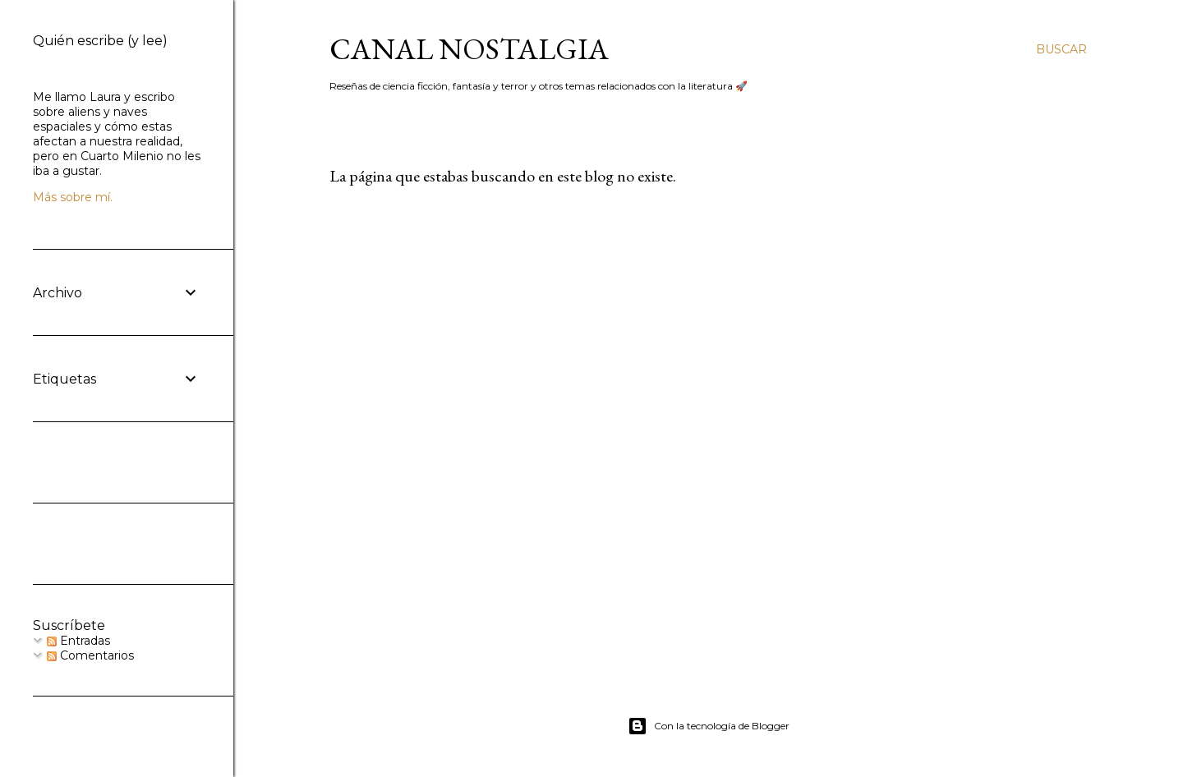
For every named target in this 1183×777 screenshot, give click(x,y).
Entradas (78, 640)
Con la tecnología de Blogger (708, 726)
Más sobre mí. (73, 197)
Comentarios (90, 655)
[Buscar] (1061, 49)
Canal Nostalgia (469, 49)
